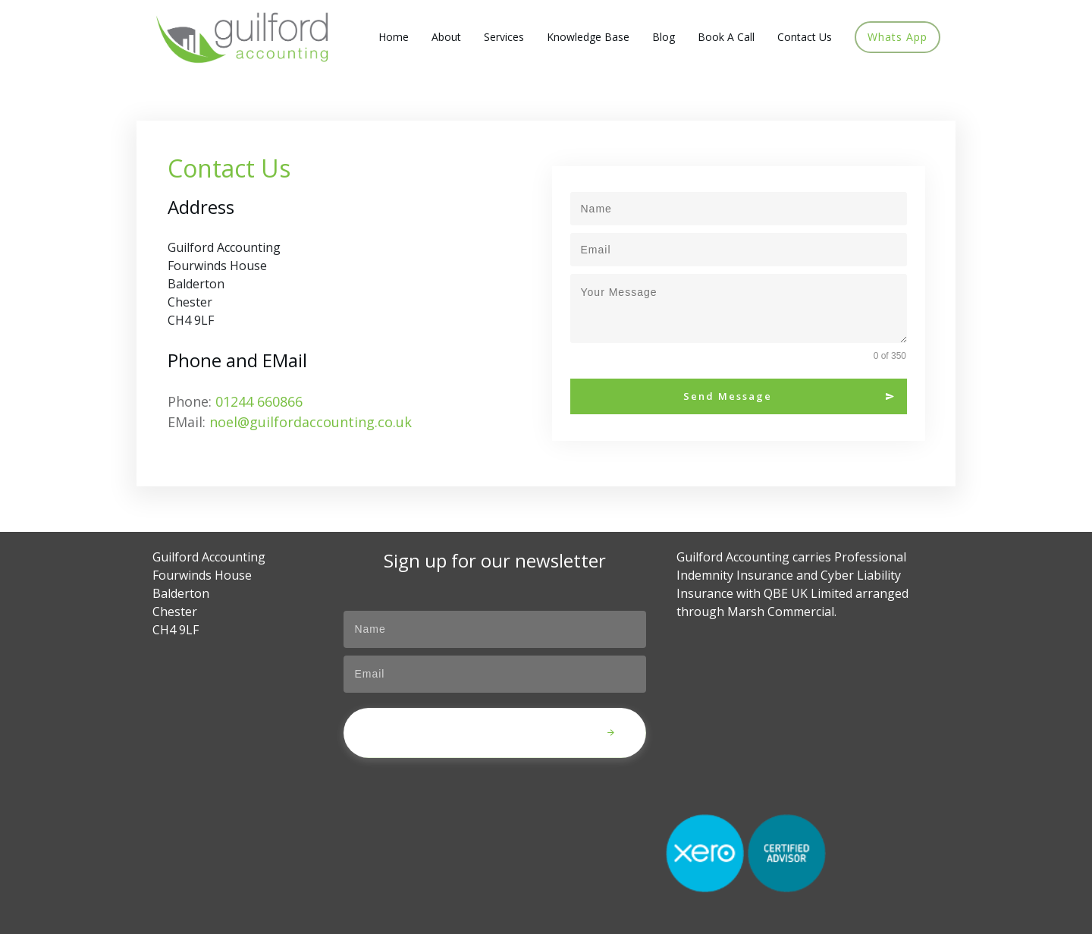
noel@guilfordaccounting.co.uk (310, 422)
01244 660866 (259, 401)
